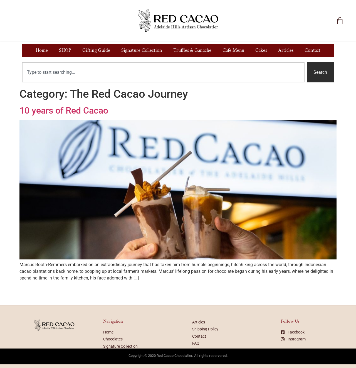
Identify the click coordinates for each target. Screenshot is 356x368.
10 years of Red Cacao (63, 110)
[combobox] (163, 72)
